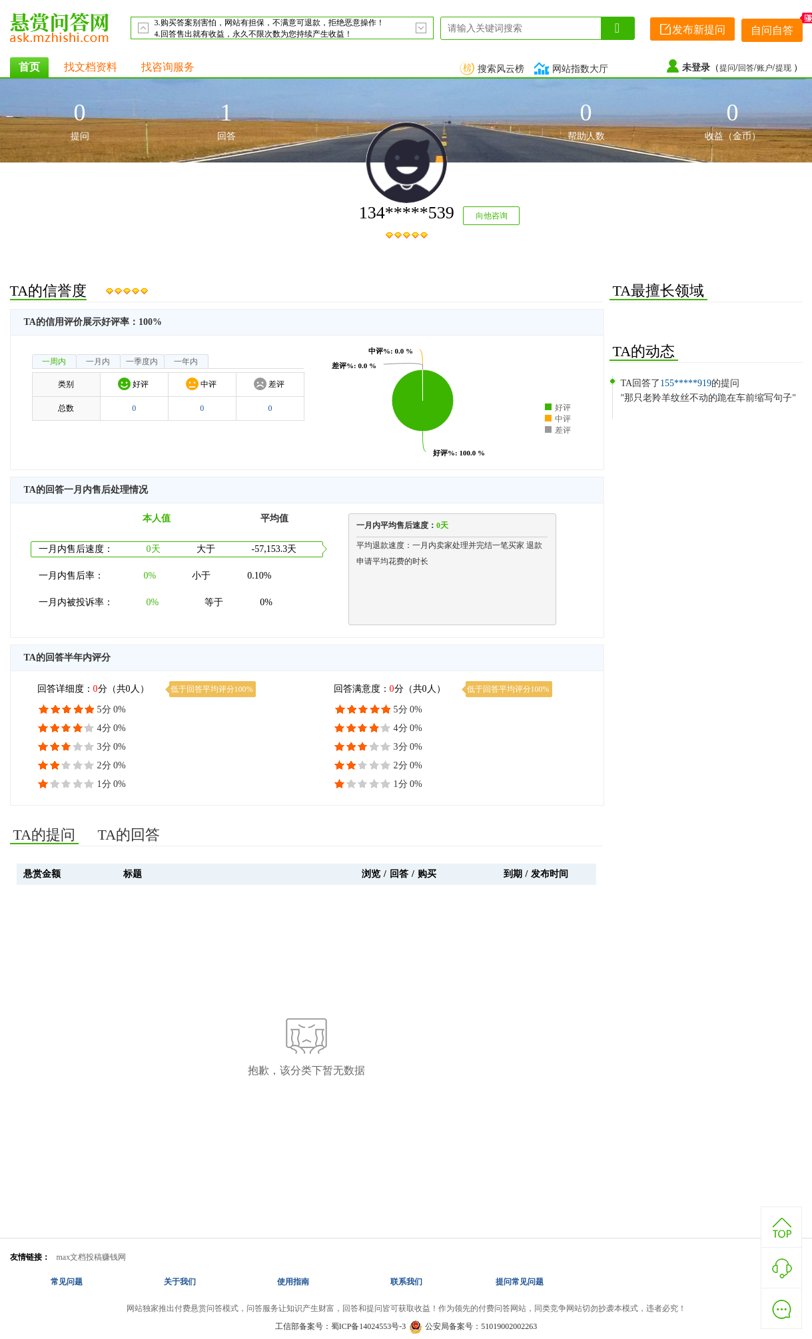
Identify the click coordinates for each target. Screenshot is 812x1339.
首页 (29, 67)
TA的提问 (44, 834)
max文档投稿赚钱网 (92, 1257)
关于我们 (180, 1281)
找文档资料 (90, 67)
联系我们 (406, 1281)
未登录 (696, 68)
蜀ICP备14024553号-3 (368, 1326)
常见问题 (67, 1281)
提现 (784, 68)
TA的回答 (129, 834)
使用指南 (293, 1281)
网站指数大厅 (573, 69)
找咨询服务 (168, 67)
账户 (765, 68)
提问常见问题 (520, 1281)
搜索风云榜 (493, 69)
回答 (746, 68)
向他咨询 (492, 215)
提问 (727, 68)
